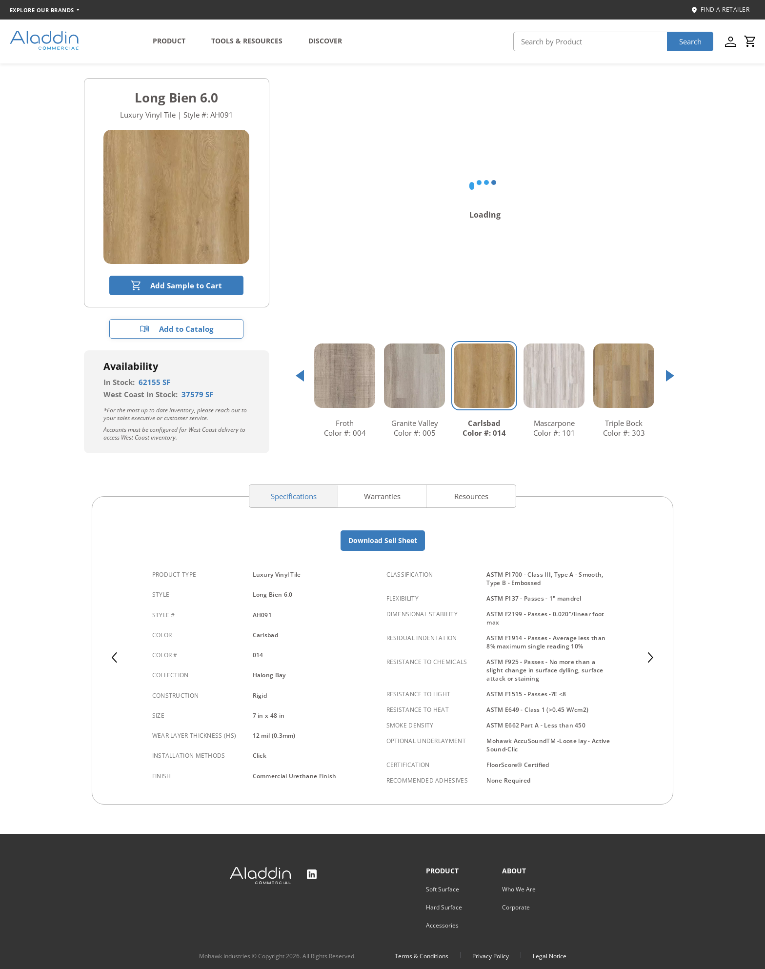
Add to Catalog (176, 329)
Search (690, 41)
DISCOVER (325, 40)
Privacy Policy (490, 956)
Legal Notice (549, 956)
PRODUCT (169, 40)
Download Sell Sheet (382, 540)
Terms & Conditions (421, 956)
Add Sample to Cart (176, 285)
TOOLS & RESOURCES (246, 40)
